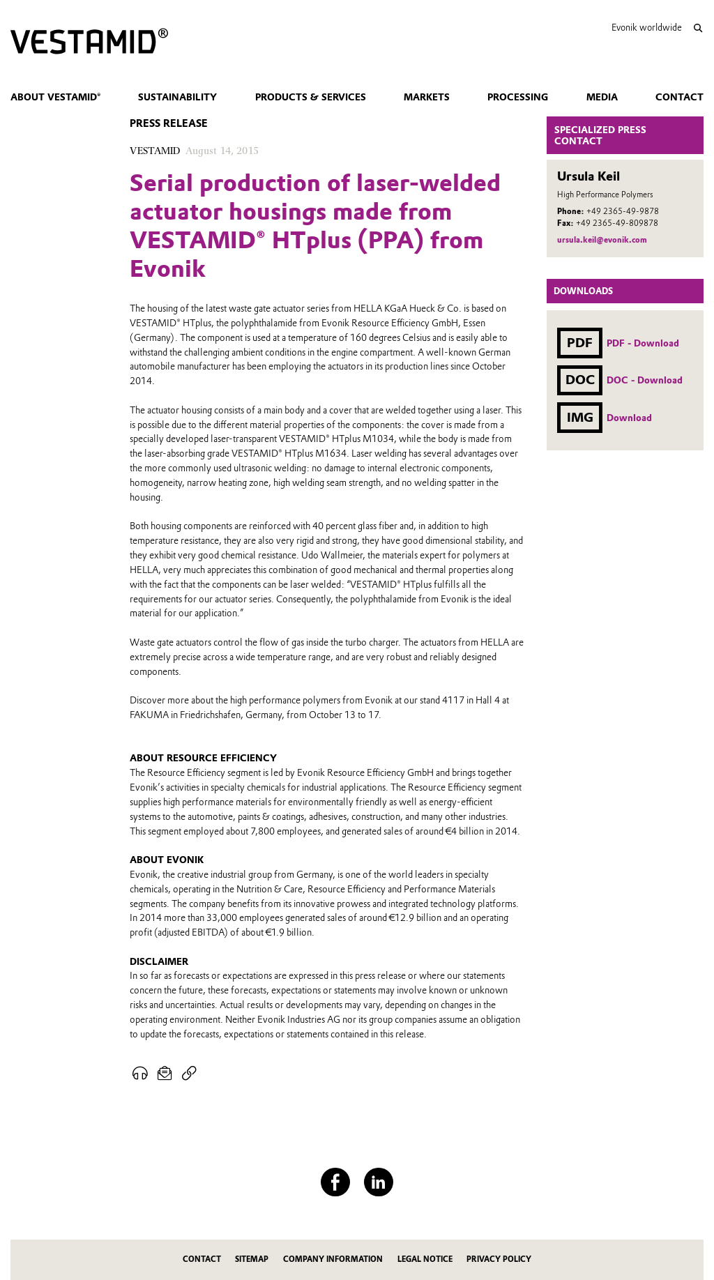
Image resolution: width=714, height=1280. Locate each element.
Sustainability (177, 96)
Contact (679, 96)
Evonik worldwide (647, 27)
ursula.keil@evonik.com (602, 240)
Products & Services (310, 96)
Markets (427, 96)
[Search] (698, 28)
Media (602, 96)
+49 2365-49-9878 (622, 211)
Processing (517, 96)
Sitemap (251, 1259)
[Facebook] (335, 1182)
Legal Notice (425, 1259)
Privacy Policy (498, 1259)
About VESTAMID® (55, 96)
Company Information (333, 1259)
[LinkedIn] (378, 1182)
